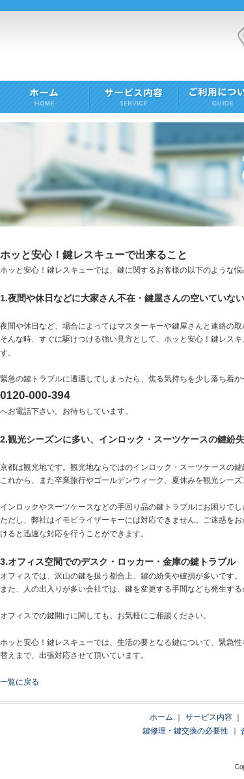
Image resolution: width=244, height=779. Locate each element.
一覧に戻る (19, 682)
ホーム (161, 717)
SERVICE (133, 98)
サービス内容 (208, 717)
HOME (44, 98)
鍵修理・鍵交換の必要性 (185, 730)
